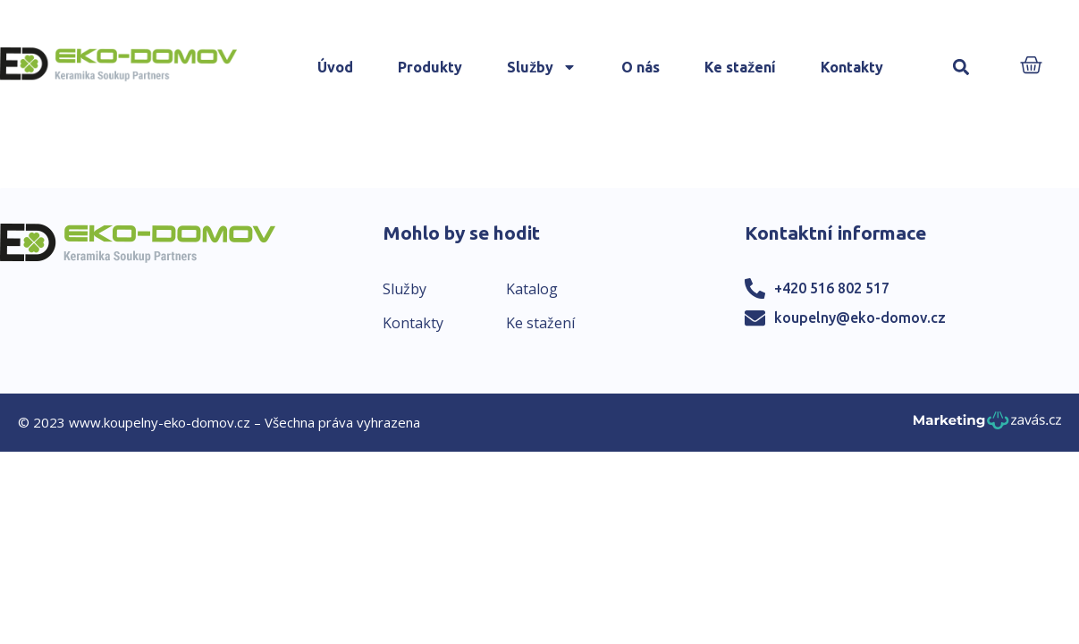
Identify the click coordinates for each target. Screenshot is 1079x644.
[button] (960, 67)
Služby (542, 67)
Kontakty (852, 67)
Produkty (430, 67)
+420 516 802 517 (831, 288)
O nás (640, 67)
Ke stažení (740, 67)
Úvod (335, 67)
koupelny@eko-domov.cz (860, 317)
